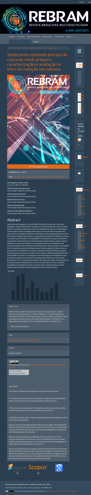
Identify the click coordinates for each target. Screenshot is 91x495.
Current (11, 36)
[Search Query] (20, 41)
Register (81, 2)
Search (36, 42)
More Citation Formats (20, 326)
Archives (20, 36)
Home (11, 48)
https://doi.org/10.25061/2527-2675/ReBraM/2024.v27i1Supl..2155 (39, 177)
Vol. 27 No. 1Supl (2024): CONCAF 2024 (34, 48)
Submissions (59, 36)
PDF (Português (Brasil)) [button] (38, 167)
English (82, 240)
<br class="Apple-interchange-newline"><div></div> (19, 372)
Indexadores (47, 36)
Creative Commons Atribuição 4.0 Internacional (61, 491)
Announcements (33, 36)
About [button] (70, 36)
